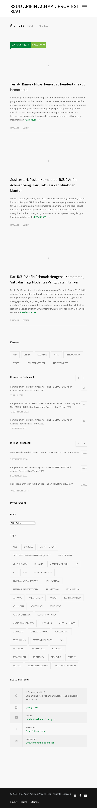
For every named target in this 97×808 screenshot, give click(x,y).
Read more (30, 119)
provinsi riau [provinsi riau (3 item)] (38, 648)
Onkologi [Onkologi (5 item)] (18, 631)
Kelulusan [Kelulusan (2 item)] (18, 606)
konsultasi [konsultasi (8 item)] (55, 606)
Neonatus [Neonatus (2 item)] (46, 623)
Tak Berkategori (36, 363)
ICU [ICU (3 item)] (14, 572)
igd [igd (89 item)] (25, 572)
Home (30, 25)
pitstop (17, 363)
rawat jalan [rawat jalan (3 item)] (19, 657)
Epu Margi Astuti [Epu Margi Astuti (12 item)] (59, 563)
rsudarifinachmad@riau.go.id (40, 719)
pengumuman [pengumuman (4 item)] (62, 631)
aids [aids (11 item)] (15, 546)
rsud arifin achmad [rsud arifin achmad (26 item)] (65, 665)
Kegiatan (42, 354)
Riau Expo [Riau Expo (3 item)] (56, 657)
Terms (24, 801)
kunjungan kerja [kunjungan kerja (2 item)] (21, 614)
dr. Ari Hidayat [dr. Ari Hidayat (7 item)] (48, 546)
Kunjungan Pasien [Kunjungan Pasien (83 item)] (46, 614)
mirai (56, 354)
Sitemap (34, 801)
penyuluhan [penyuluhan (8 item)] (19, 640)
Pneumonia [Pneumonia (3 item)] (19, 648)
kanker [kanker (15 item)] (53, 597)
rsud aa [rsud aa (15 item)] (72, 657)
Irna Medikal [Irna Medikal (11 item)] (52, 589)
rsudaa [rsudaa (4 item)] (17, 665)
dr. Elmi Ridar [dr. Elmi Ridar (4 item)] (65, 555)
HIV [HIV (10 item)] (76, 563)
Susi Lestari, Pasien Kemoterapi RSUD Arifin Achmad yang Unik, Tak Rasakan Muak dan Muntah (43, 185)
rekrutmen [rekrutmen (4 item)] (38, 657)
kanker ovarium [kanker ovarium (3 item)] (72, 597)
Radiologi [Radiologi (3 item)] (57, 648)
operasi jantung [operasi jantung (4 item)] (39, 631)
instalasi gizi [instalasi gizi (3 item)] (53, 580)
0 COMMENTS (38, 45)
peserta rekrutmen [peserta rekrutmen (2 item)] (43, 640)
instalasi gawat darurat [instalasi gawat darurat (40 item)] (26, 580)
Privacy (13, 801)
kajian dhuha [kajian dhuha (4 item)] (36, 597)
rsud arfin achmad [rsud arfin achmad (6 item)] (38, 665)
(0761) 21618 (32, 707)
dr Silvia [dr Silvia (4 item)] (38, 563)
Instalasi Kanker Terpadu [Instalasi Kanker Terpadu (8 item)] (26, 589)
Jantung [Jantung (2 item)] (17, 597)
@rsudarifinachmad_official (40, 742)
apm (15, 354)
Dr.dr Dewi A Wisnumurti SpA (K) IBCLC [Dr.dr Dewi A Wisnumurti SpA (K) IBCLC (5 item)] (32, 555)
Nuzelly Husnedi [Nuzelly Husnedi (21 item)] (67, 623)
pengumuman (73, 354)
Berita (26, 127)
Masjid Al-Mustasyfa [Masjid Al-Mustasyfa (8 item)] (23, 623)
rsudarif (14, 127)
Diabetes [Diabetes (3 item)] (28, 546)
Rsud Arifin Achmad (36, 731)
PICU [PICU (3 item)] (62, 640)
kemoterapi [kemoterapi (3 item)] (37, 606)
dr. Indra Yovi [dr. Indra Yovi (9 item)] (20, 563)
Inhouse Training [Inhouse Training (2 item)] (43, 572)
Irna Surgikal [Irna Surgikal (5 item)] (73, 589)
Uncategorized (60, 363)
